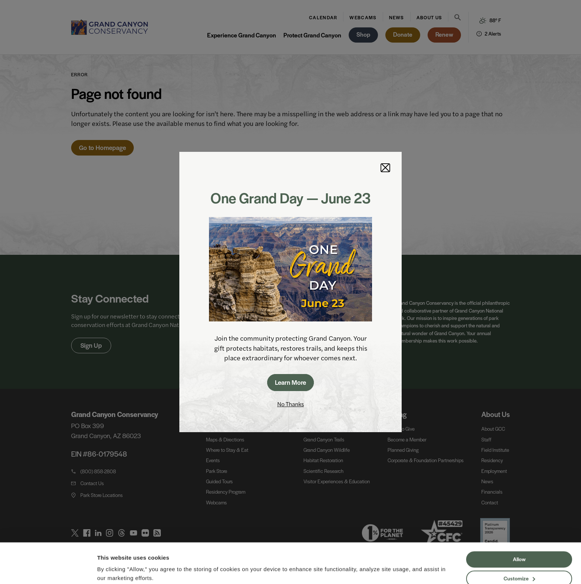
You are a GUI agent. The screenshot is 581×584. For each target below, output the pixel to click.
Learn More (290, 382)
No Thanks (290, 404)
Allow (519, 530)
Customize (519, 549)
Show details (114, 569)
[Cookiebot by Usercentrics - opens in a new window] (48, 569)
